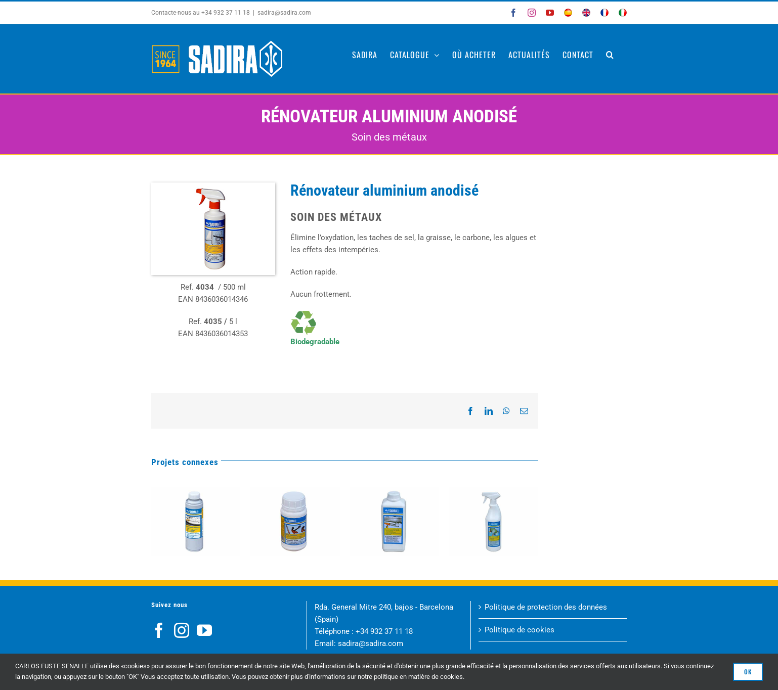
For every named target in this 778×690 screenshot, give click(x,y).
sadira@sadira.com (284, 12)
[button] (610, 54)
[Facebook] (158, 630)
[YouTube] (204, 630)
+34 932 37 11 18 (384, 631)
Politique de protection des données (546, 607)
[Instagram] (181, 630)
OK (748, 671)
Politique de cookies (519, 629)
